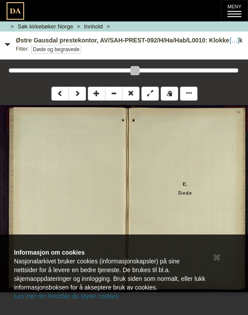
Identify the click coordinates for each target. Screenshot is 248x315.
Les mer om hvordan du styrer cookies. (67, 296)
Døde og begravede (56, 49)
